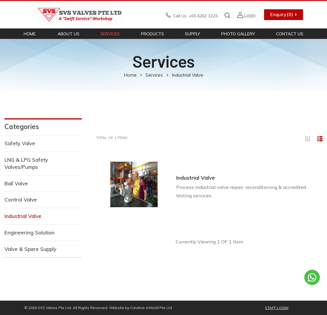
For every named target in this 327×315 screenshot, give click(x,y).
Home (30, 34)
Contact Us (289, 34)
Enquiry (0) (281, 14)
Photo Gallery (238, 34)
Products (152, 34)
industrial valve (187, 75)
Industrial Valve (22, 216)
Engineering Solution (29, 232)
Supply (192, 34)
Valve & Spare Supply (30, 249)
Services (110, 34)
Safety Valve (19, 143)
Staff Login (276, 307)
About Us (68, 34)
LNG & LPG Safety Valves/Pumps (26, 163)
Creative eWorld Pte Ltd (151, 307)
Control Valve (20, 199)
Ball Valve (16, 183)
